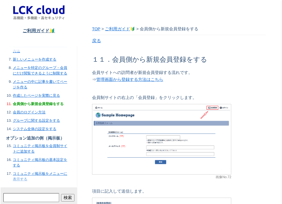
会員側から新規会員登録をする (38, 104)
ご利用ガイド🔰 (39, 30)
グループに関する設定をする (36, 120)
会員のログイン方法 (29, 112)
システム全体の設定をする (34, 129)
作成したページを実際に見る (36, 95)
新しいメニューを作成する (34, 59)
